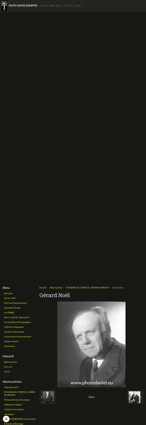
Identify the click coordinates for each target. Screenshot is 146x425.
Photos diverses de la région (17, 400)
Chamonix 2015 (11, 387)
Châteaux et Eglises (13, 404)
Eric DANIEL (9, 313)
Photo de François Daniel (15, 303)
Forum (78, 6)
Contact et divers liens (14, 332)
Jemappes (9, 414)
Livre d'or (69, 6)
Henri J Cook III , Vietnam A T (17, 317)
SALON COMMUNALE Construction (20, 419)
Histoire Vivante (11, 341)
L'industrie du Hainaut (14, 409)
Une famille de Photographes (17, 322)
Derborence (9, 346)
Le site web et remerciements (17, 336)
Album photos (55, 6)
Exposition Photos (12, 308)
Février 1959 (9, 298)
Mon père (8, 293)
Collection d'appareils (14, 327)
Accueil (43, 6)
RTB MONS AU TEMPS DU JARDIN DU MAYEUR (87, 288)
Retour (91, 397)
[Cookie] (6, 419)
